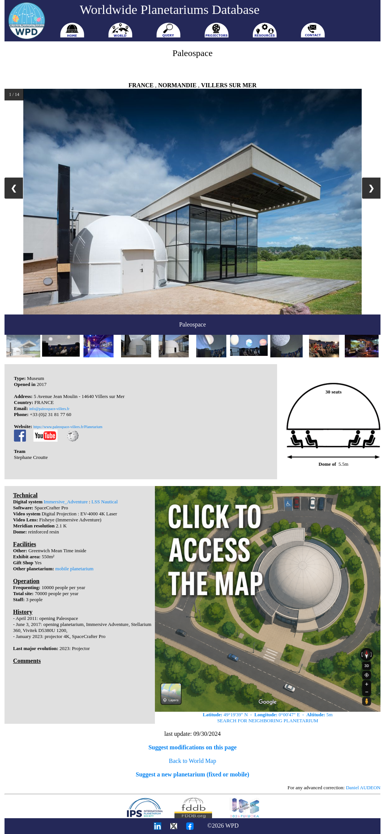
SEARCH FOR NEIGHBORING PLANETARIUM (267, 720)
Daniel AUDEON (363, 787)
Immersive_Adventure (66, 501)
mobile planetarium (74, 568)
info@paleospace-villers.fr (49, 409)
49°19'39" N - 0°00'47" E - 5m (267, 714)
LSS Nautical (104, 501)
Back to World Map (192, 761)
